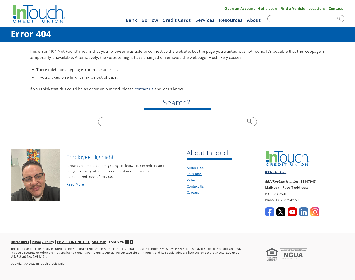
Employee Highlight (90, 157)
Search (339, 18)
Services (204, 20)
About (254, 20)
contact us (144, 89)
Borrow (150, 20)
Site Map (99, 242)
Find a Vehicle (292, 8)
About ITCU (195, 168)
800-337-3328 (275, 172)
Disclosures (20, 242)
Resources (230, 20)
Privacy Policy (43, 242)
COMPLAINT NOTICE (73, 242)
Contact (336, 8)
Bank (131, 20)
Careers (193, 192)
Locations (317, 8)
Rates (191, 180)
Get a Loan (267, 8)
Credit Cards (177, 20)
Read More (83, 184)
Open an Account (239, 8)
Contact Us (195, 186)
